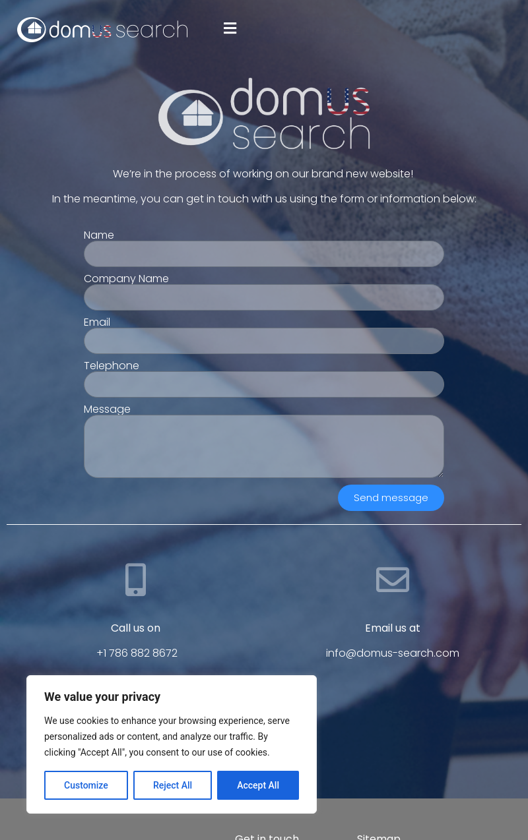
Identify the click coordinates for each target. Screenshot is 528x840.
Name (99, 235)
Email (97, 322)
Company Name (126, 279)
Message (107, 409)
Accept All (258, 785)
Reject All (172, 785)
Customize (86, 785)
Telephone (111, 366)
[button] (230, 28)
